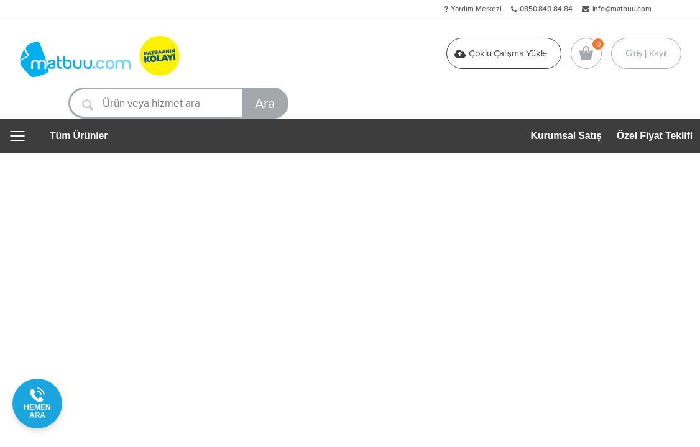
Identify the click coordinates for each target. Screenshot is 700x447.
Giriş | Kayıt (646, 53)
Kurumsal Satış (566, 135)
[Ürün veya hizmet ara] (178, 103)
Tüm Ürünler (79, 136)
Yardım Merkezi (476, 8)
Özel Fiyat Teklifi (655, 135)
